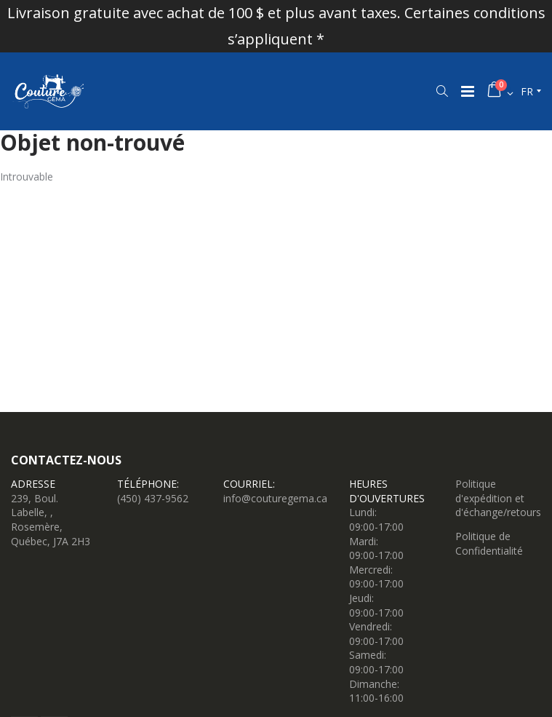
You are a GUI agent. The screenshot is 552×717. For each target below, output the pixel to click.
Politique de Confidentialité (489, 543)
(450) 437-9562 (152, 498)
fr (527, 91)
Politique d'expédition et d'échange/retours (498, 498)
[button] (442, 91)
